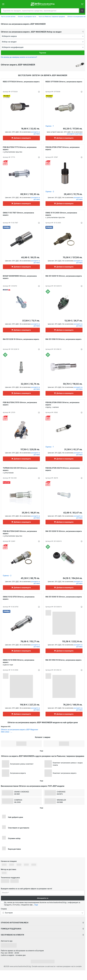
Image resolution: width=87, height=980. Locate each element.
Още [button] (36, 905)
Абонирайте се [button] (42, 898)
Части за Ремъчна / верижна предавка (52, 16)
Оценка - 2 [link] (50, 191)
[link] (82, 4)
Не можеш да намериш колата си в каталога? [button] (19, 57)
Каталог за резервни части (27, 16)
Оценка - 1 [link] (50, 126)
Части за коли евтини (8, 16)
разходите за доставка (35, 133)
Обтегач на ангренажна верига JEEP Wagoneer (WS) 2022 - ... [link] (19, 731)
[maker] (42, 36)
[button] (82, 10)
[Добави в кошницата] (21, 138)
